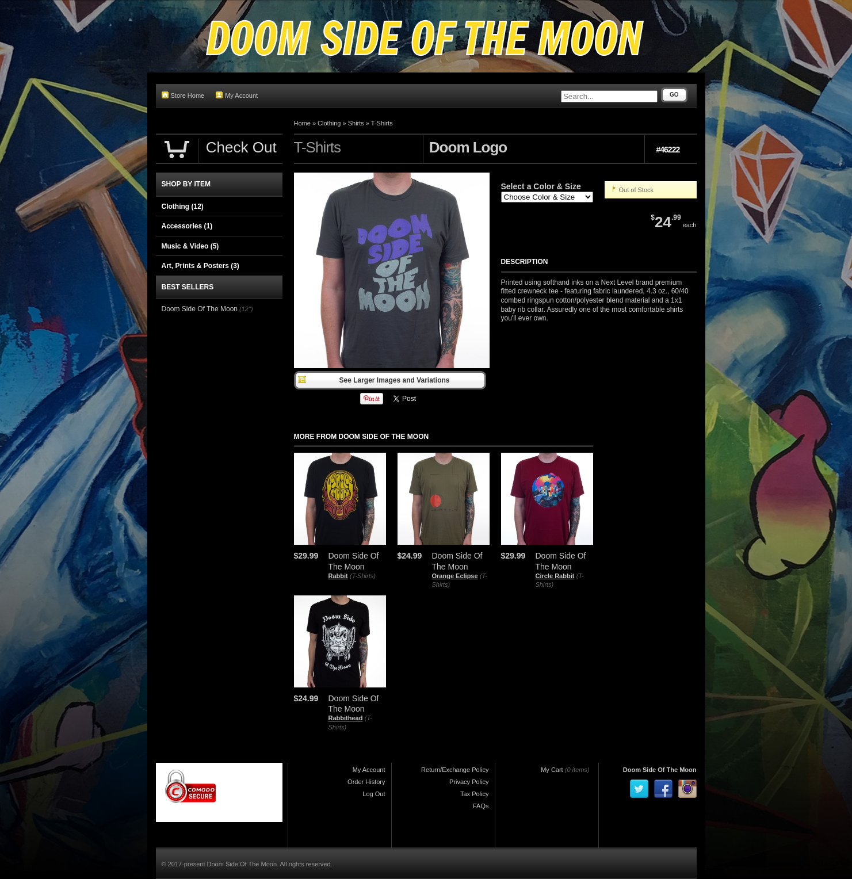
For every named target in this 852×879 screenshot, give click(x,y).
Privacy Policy (468, 781)
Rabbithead (345, 717)
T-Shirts (382, 123)
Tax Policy (474, 793)
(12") (246, 308)
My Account (237, 95)
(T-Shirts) (363, 575)
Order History (366, 781)
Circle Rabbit (555, 575)
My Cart (552, 769)
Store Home (183, 95)
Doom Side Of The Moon (200, 309)
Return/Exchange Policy (454, 769)
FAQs (481, 805)
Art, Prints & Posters (200, 266)
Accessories (187, 226)
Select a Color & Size (541, 186)
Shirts (356, 123)
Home (302, 123)
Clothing (329, 123)
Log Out (373, 793)
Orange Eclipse (455, 575)
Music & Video (190, 246)
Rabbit (338, 575)
